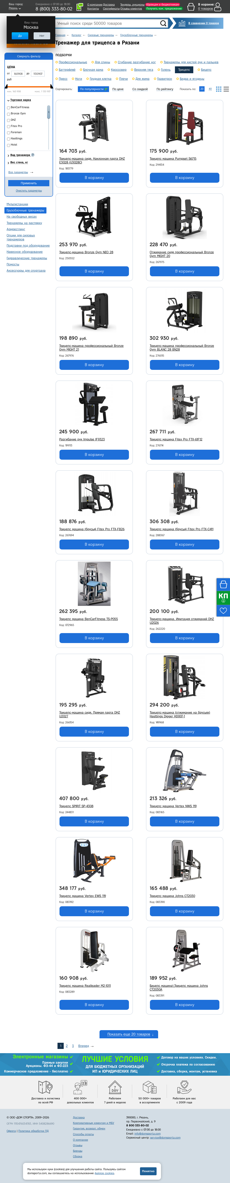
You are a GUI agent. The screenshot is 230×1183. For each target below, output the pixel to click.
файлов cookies (104, 1173)
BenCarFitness (20, 107)
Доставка (109, 4)
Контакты (93, 8)
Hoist (14, 144)
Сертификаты (111, 8)
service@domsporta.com (165, 1137)
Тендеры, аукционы (132, 4)
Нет (41, 35)
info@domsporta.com (147, 1133)
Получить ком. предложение (164, 8)
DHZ (13, 119)
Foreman (16, 132)
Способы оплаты (83, 1134)
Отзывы (77, 1145)
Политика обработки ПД (33, 1130)
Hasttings (16, 138)
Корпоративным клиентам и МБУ (93, 1123)
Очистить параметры (29, 190)
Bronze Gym (18, 113)
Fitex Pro (16, 126)
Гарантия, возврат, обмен (89, 1128)
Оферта (11, 1130)
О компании (94, 4)
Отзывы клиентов (131, 8)
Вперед (83, 1046)
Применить (29, 183)
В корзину (94, 177)
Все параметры (18, 172)
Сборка (77, 1156)
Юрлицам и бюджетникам (162, 4)
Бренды (77, 1150)
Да (20, 35)
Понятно (148, 1171)
